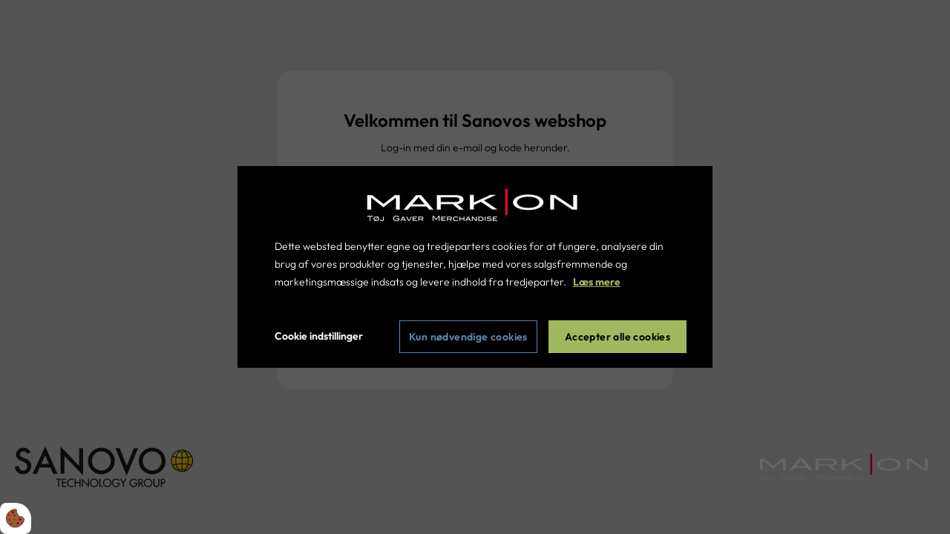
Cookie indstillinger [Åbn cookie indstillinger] (319, 336)
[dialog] (475, 267)
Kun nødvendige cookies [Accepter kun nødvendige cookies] (468, 336)
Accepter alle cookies (617, 336)
